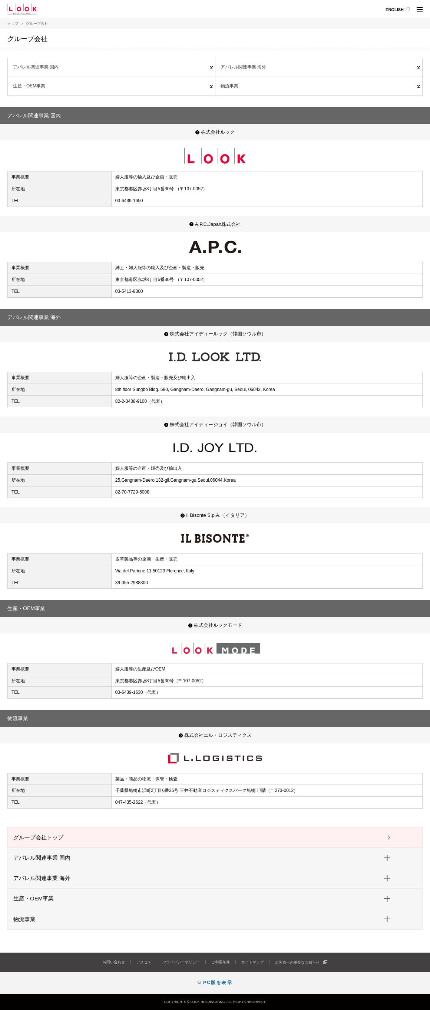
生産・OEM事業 (29, 85)
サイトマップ (252, 962)
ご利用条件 (220, 962)
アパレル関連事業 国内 (36, 67)
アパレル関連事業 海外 (243, 67)
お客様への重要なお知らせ (297, 962)
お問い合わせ (114, 962)
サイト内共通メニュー (419, 11)
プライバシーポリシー (181, 962)
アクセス (143, 962)
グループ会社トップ (38, 837)
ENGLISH (395, 9)
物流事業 (229, 85)
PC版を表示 (217, 982)
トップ (13, 23)
